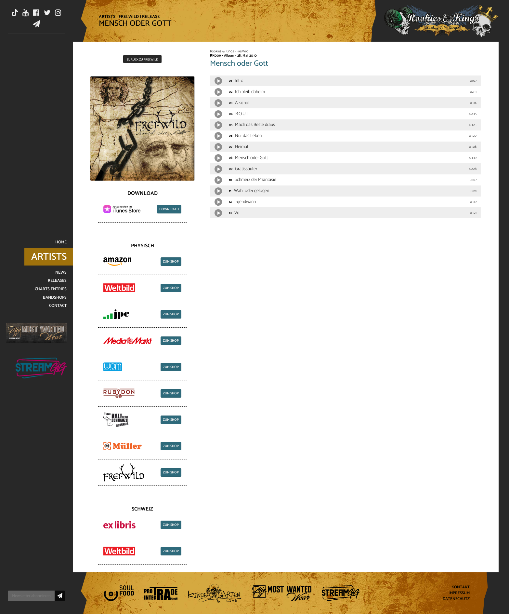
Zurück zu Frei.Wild (142, 59)
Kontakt (460, 587)
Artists (107, 16)
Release (151, 16)
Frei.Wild (129, 16)
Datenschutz (456, 599)
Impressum (459, 593)
